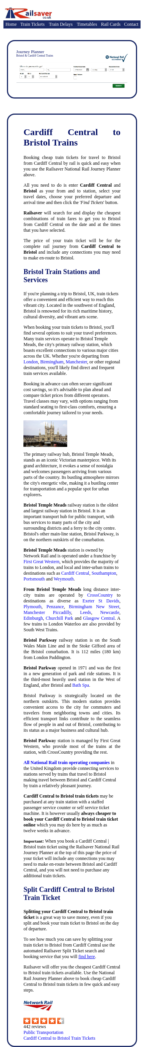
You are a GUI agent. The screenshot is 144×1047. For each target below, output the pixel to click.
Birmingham (52, 362)
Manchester (76, 362)
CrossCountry (100, 595)
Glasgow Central (98, 618)
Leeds (85, 612)
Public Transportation (43, 1032)
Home (11, 24)
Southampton (103, 573)
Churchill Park (59, 618)
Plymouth (32, 606)
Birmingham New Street (94, 606)
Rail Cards (111, 24)
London (30, 362)
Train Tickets (32, 24)
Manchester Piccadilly (47, 612)
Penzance (55, 606)
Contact (131, 24)
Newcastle (109, 612)
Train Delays (61, 24)
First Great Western (41, 561)
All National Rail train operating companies (66, 762)
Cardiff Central (75, 573)
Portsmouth (34, 579)
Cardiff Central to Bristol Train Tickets (59, 1038)
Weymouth (64, 579)
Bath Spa (80, 685)
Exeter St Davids (101, 601)
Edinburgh (33, 618)
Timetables (87, 24)
